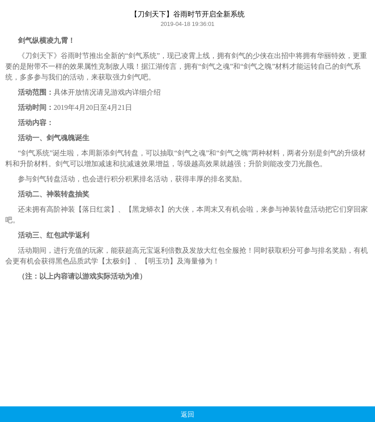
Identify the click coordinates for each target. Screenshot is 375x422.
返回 (187, 414)
